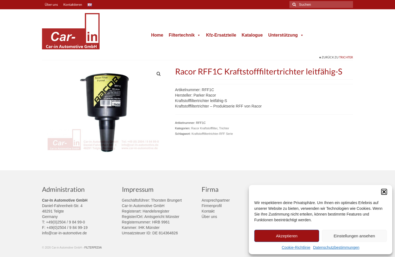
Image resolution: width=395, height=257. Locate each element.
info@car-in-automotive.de (64, 233)
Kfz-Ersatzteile (221, 35)
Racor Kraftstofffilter (204, 128)
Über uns (209, 216)
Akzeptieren (286, 236)
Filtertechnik (185, 35)
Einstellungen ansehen (354, 236)
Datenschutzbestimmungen (336, 247)
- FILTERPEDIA (92, 247)
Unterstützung (286, 35)
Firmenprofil (212, 206)
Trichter (346, 57)
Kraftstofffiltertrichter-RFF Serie (212, 133)
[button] (384, 192)
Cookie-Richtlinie (296, 247)
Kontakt (208, 211)
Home (157, 35)
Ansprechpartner (216, 200)
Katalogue (252, 35)
